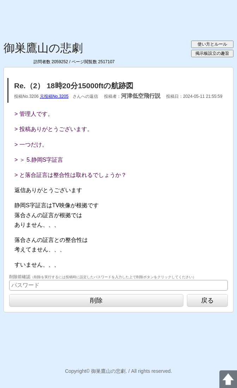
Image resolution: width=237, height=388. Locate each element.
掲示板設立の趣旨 (212, 53)
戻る (207, 300)
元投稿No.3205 (54, 96)
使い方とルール (212, 44)
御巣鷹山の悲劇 (43, 48)
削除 (96, 300)
